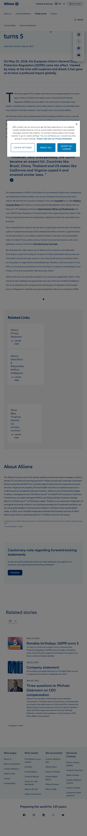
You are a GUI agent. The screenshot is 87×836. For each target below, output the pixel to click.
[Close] (76, 124)
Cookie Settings (23, 147)
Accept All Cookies (67, 147)
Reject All (46, 147)
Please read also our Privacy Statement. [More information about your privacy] (54, 138)
